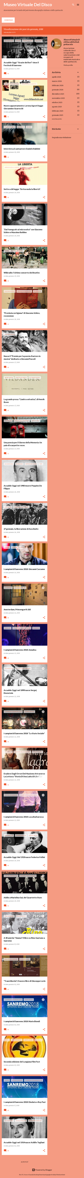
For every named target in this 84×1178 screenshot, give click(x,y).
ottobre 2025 (57, 102)
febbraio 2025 (57, 111)
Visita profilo (68, 65)
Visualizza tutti (9, 32)
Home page (8, 20)
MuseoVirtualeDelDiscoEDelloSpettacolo (72, 42)
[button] (44, 73)
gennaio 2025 (57, 115)
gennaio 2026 (57, 90)
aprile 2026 (56, 77)
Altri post (24, 1162)
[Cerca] (73, 5)
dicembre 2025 (58, 94)
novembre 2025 (58, 98)
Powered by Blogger (42, 1170)
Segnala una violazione (61, 137)
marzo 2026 (57, 81)
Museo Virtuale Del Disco (28, 4)
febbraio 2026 (57, 85)
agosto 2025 (57, 107)
